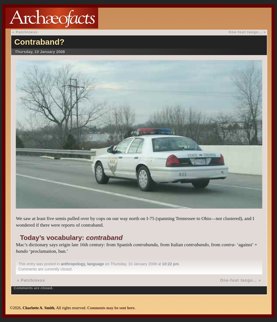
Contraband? (39, 41)
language (95, 264)
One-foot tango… (245, 32)
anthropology (73, 264)
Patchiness (27, 32)
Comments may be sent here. (111, 308)
